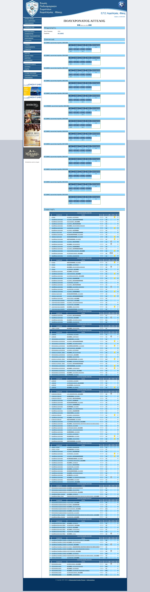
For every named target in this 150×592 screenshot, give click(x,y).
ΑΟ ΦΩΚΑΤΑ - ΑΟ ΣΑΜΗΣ (72, 425)
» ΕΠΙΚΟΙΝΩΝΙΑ (28, 77)
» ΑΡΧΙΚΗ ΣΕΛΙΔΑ (29, 18)
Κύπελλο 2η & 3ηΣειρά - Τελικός (58, 348)
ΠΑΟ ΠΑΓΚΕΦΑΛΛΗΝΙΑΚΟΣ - (76, 250)
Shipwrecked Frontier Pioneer (77, 580)
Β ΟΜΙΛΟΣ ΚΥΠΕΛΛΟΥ (56, 394)
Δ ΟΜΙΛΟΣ (54, 334)
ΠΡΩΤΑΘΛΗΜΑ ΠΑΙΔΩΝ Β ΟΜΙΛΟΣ (59, 487)
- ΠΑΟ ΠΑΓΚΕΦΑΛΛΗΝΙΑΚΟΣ (76, 225)
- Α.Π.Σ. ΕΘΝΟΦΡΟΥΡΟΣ (75, 408)
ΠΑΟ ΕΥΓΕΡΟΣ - (73, 298)
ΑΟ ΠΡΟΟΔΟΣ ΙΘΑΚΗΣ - (75, 253)
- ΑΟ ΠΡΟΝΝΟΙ (73, 264)
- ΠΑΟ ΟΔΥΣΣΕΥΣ (73, 244)
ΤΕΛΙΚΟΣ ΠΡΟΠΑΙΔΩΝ (56, 557)
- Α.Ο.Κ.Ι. (71, 533)
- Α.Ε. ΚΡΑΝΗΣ (72, 387)
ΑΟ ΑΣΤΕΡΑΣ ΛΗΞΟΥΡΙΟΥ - (75, 276)
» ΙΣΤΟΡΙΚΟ (27, 66)
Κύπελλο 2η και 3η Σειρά (57, 232)
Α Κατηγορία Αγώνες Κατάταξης (58, 300)
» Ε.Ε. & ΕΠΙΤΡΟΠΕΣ (29, 21)
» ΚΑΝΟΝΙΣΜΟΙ (28, 60)
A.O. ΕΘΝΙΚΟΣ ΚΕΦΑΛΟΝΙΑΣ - (76, 421)
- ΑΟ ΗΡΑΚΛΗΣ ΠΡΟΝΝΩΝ (75, 361)
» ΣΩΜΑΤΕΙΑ (27, 49)
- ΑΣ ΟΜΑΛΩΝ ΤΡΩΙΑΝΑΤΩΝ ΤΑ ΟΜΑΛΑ (78, 548)
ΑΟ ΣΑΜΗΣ (61, 33)
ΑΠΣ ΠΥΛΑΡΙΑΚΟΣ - (74, 273)
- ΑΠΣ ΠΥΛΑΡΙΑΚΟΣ (74, 352)
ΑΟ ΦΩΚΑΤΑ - (72, 527)
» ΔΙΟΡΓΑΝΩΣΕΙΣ (28, 38)
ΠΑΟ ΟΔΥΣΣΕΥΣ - (73, 221)
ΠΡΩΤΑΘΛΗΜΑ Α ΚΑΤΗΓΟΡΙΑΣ (58, 339)
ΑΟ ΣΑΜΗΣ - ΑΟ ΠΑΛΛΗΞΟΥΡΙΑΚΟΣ (75, 302)
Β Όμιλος (53, 262)
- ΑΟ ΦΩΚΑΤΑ (72, 462)
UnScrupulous (91, 580)
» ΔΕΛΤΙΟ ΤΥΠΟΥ (28, 55)
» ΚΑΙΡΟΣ (26, 69)
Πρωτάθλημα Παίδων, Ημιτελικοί (58, 494)
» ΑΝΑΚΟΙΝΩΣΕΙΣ (29, 23)
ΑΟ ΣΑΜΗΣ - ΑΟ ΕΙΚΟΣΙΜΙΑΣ (73, 415)
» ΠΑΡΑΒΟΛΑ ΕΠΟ (29, 27)
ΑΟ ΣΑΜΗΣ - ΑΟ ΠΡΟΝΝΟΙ (73, 217)
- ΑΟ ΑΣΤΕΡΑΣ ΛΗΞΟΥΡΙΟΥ (75, 286)
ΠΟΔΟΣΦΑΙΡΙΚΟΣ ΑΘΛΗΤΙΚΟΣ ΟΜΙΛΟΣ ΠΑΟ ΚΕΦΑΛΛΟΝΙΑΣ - (83, 496)
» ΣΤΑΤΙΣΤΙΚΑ (27, 40)
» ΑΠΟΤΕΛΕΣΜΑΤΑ (29, 31)
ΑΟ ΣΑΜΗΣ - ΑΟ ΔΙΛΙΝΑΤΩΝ (73, 255)
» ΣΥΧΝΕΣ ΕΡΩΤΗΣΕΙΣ (30, 73)
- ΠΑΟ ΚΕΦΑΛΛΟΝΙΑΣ (74, 319)
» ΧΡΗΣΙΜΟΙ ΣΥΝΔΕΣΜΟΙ (31, 75)
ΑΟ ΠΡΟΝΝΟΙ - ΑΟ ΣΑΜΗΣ (73, 282)
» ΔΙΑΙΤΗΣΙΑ (27, 58)
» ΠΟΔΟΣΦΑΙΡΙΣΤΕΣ (29, 47)
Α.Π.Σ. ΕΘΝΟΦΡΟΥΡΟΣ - (75, 394)
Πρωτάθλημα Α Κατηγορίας (57, 219)
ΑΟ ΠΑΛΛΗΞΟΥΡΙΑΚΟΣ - (75, 492)
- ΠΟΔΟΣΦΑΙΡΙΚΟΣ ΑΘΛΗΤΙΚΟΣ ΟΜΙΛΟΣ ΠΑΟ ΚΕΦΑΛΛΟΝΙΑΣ (83, 423)
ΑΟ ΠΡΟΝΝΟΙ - (73, 269)
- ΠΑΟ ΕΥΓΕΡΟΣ (73, 306)
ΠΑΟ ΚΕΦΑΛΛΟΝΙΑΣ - (74, 370)
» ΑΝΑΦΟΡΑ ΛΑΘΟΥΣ (30, 64)
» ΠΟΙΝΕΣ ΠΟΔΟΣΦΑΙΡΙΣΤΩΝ (32, 36)
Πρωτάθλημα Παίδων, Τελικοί (58, 496)
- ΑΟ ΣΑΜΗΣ (75, 234)
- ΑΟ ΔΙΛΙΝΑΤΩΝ (73, 322)
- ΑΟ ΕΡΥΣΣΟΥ (73, 336)
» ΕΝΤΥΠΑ (27, 53)
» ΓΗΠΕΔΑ (27, 44)
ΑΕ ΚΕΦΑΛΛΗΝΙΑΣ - (74, 564)
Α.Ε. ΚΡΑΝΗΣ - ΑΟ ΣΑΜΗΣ (72, 380)
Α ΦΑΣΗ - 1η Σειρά (55, 447)
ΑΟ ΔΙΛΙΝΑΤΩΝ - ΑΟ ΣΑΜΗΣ (73, 228)
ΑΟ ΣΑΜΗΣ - (75, 219)
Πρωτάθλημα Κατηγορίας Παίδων (58, 523)
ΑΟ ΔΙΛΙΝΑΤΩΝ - (73, 304)
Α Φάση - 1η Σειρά (55, 328)
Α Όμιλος (53, 217)
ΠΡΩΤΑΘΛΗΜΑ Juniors (56, 564)
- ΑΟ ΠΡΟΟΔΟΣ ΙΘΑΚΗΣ (75, 473)
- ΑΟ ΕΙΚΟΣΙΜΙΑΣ (73, 368)
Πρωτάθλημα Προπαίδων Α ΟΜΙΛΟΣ (59, 540)
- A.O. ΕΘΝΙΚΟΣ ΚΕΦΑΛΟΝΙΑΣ (76, 477)
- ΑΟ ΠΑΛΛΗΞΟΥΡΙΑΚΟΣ (75, 487)
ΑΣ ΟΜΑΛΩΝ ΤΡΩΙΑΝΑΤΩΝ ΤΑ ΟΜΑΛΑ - (78, 540)
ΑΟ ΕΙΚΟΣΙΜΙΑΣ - (73, 525)
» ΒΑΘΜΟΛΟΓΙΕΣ (28, 33)
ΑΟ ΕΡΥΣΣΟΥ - (73, 354)
